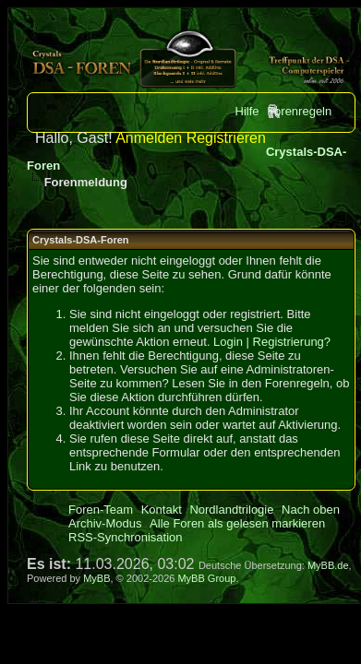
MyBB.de (328, 565)
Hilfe (247, 111)
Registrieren (226, 138)
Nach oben (311, 509)
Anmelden (148, 138)
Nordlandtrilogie (231, 509)
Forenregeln (299, 111)
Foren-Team (100, 509)
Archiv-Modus (104, 523)
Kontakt (161, 509)
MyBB (96, 578)
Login (228, 342)
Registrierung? (292, 342)
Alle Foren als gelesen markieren (237, 523)
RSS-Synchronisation (125, 537)
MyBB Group (206, 578)
